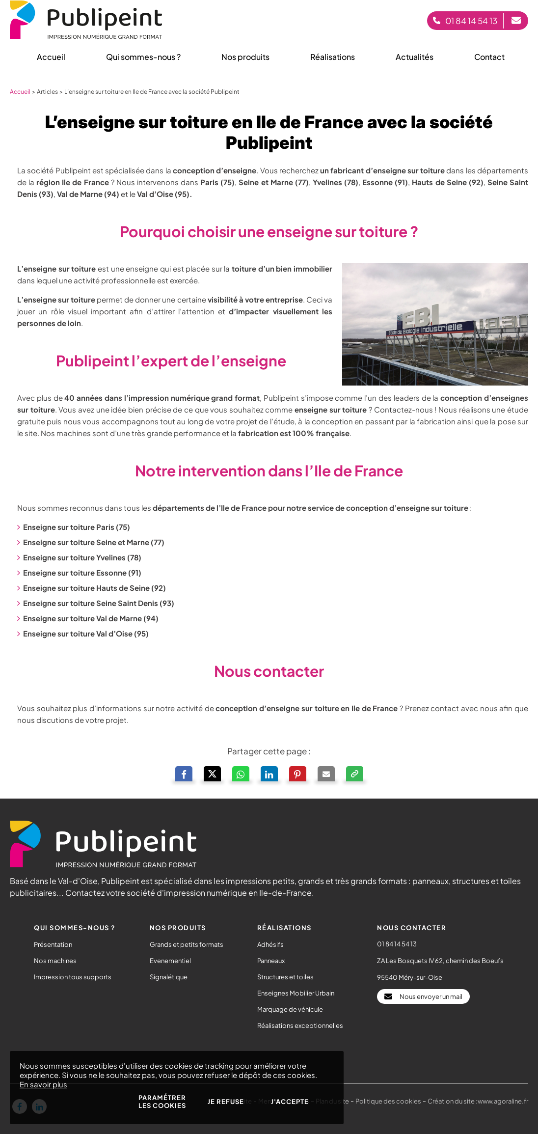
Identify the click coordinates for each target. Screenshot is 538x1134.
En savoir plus (43, 1084)
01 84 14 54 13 (397, 944)
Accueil (20, 91)
